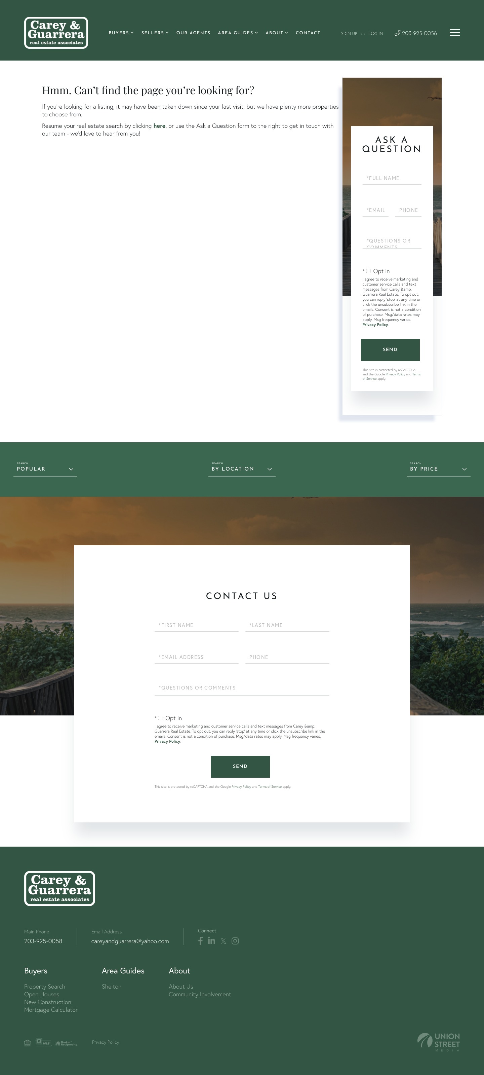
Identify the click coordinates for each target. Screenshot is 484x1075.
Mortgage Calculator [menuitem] (51, 1009)
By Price (424, 469)
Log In (375, 34)
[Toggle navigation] (455, 32)
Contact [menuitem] (308, 33)
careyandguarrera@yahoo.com (130, 941)
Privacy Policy (375, 324)
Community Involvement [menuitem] (200, 994)
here (159, 125)
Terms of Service (270, 786)
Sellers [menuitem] (152, 33)
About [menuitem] (274, 33)
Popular (31, 469)
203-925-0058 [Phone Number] (416, 34)
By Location (233, 469)
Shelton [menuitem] (111, 986)
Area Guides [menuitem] (235, 33)
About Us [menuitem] (181, 986)
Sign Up (349, 34)
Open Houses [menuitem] (41, 994)
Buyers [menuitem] (119, 33)
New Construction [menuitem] (47, 1002)
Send (390, 350)
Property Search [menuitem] (44, 986)
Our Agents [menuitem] (193, 33)
